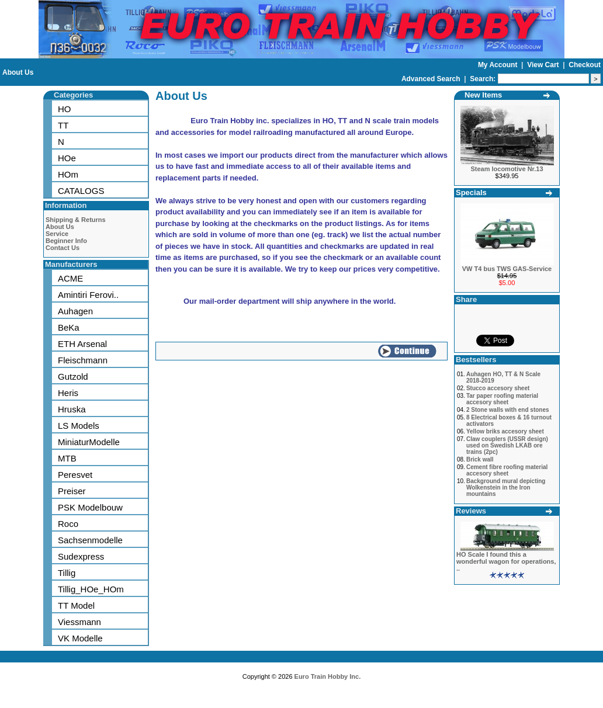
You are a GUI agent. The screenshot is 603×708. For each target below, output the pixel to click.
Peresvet (75, 475)
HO (64, 109)
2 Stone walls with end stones (507, 410)
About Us (17, 72)
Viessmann (79, 622)
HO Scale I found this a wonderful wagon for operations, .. (506, 561)
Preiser (72, 491)
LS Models (78, 426)
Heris (68, 393)
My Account (498, 65)
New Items (483, 95)
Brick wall (480, 459)
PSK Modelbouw (90, 507)
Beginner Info (66, 240)
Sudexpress (81, 556)
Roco (68, 524)
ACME (70, 278)
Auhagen (75, 311)
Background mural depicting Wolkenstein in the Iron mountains (506, 487)
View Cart (544, 65)
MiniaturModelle (89, 442)
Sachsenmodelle (90, 540)
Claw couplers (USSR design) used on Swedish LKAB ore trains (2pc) (507, 445)
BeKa (68, 327)
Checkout (585, 65)
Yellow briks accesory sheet (505, 431)
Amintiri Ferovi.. (88, 295)
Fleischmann (83, 360)
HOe (67, 158)
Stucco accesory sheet (497, 388)
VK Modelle (80, 638)
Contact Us (62, 247)
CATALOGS (81, 191)
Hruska (72, 409)
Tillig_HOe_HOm (91, 589)
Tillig (66, 573)
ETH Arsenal (82, 344)
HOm (68, 174)
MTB (67, 458)
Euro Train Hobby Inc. (327, 676)
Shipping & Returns (76, 219)
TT (63, 125)
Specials (471, 192)
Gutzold (73, 376)
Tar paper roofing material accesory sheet (502, 399)
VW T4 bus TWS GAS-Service (507, 268)
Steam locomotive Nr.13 (506, 168)
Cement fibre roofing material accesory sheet (506, 470)
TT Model (76, 605)
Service (57, 233)
